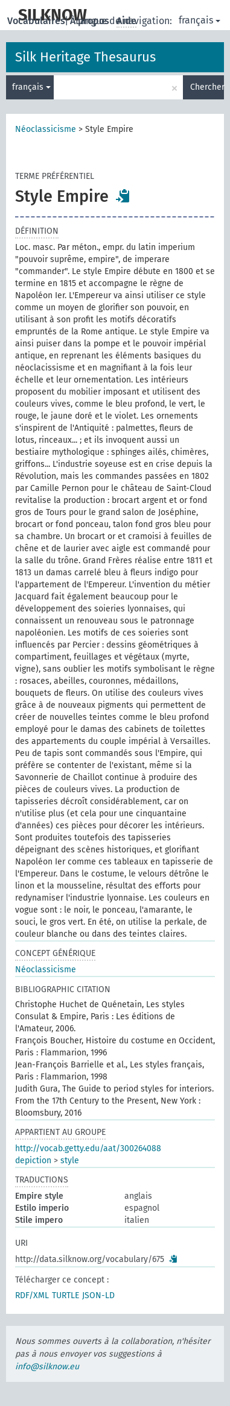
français (199, 20)
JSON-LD (98, 1295)
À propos (91, 21)
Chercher (207, 87)
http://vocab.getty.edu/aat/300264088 (88, 1148)
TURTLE (65, 1295)
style (69, 1160)
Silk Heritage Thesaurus (85, 57)
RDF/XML (32, 1295)
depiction (33, 1160)
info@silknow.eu (47, 1366)
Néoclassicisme (45, 129)
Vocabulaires (37, 21)
